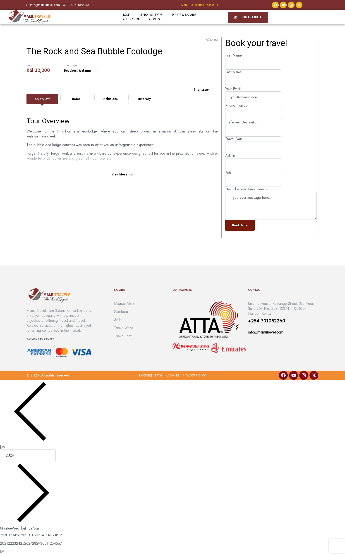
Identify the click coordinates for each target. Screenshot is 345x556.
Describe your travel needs (246, 189)
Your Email (233, 88)
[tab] (42, 99)
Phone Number (237, 105)
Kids (228, 172)
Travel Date (234, 139)
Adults (230, 155)
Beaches (70, 70)
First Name (233, 55)
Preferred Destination (241, 122)
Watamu (85, 70)
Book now (240, 225)
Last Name (233, 72)
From (30, 65)
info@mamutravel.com (265, 332)
